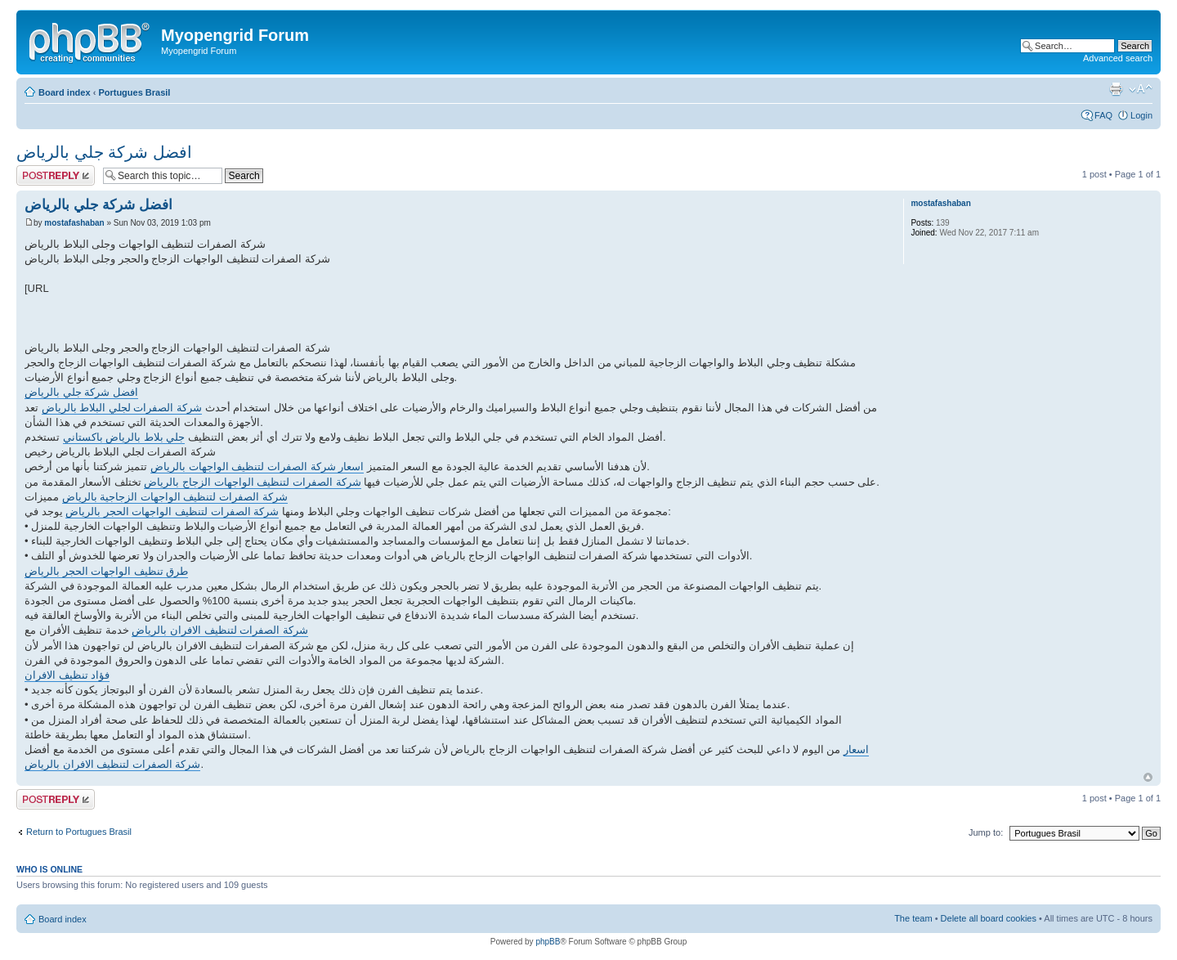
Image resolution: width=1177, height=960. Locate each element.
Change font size (1140, 89)
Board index (64, 92)
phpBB (547, 941)
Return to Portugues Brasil (79, 832)
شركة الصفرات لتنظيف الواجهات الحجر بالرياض (172, 511)
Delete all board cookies (988, 918)
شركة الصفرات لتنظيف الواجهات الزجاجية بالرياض (175, 497)
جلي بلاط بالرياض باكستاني (124, 437)
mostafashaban (74, 222)
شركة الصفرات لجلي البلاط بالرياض (122, 407)
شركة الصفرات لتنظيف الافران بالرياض (219, 630)
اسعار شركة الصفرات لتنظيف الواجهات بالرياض (257, 466)
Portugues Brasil (134, 92)
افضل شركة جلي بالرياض (104, 152)
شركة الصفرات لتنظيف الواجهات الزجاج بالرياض (252, 482)
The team (913, 918)
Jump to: (986, 832)
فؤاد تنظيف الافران (67, 675)
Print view (1116, 89)
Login (1141, 115)
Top (1147, 777)
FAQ (1103, 115)
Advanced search (1117, 58)
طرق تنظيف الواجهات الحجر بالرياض (106, 571)
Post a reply (55, 175)
